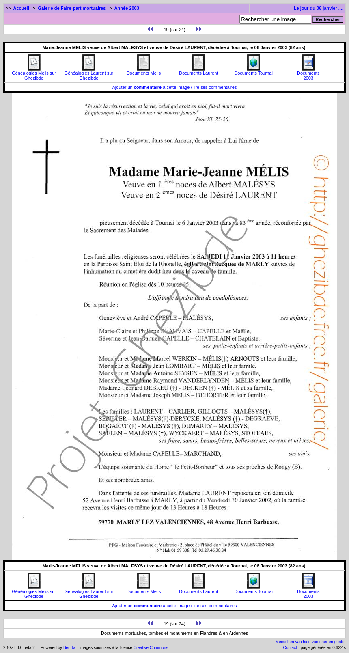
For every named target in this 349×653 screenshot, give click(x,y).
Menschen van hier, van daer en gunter (311, 642)
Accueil (21, 8)
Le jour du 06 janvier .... (318, 8)
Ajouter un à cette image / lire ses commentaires (174, 87)
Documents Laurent (198, 71)
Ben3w (69, 647)
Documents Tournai (253, 71)
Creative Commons (151, 647)
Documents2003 (308, 73)
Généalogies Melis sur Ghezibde (34, 73)
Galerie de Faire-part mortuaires (72, 8)
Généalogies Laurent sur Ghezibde (89, 73)
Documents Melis (144, 71)
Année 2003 (126, 8)
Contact (290, 647)
